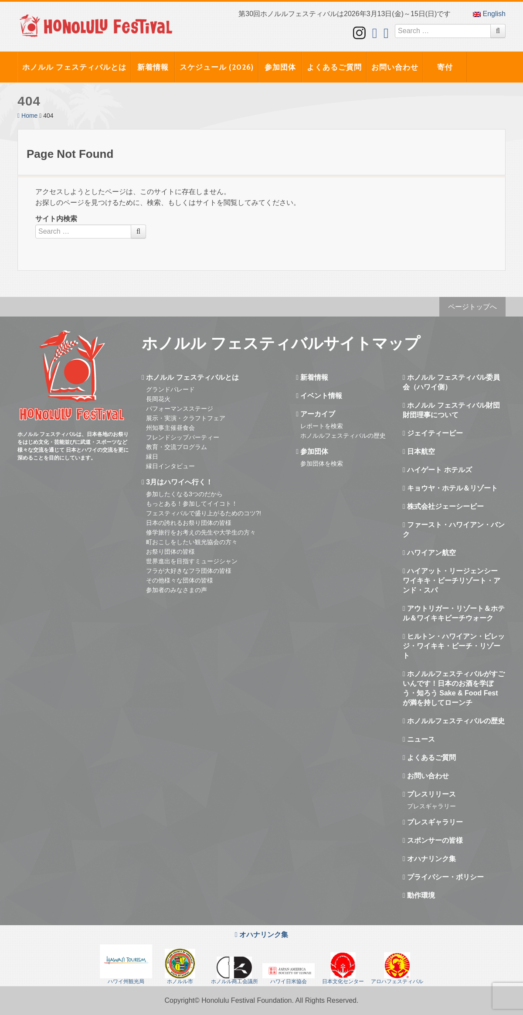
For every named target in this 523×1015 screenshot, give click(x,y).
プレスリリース (429, 794)
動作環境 (419, 895)
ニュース (419, 739)
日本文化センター (343, 968)
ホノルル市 (180, 966)
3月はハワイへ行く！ (177, 482)
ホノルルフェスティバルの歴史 (343, 435)
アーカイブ (315, 414)
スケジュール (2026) (217, 67)
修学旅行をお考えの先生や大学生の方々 (201, 532)
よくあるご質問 (334, 67)
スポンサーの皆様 (433, 840)
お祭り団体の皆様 (170, 551)
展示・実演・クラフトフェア (185, 418)
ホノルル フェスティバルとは (74, 67)
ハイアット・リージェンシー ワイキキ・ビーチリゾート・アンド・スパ (451, 580)
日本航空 (419, 451)
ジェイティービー (433, 433)
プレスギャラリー (431, 806)
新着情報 (153, 67)
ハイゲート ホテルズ (437, 469)
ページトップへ (472, 306)
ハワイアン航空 (429, 552)
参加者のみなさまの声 (176, 589)
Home (27, 115)
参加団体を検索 (321, 463)
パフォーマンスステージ (179, 408)
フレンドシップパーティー (182, 437)
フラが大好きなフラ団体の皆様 (188, 570)
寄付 (445, 67)
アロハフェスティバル (397, 968)
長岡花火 (158, 398)
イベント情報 (319, 395)
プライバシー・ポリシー (443, 877)
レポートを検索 (321, 425)
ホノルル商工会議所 (234, 970)
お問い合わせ (394, 67)
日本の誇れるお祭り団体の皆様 (188, 522)
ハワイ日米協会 (288, 973)
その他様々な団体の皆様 (179, 580)
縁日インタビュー (170, 466)
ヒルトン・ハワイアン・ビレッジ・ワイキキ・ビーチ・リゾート (454, 646)
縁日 (152, 456)
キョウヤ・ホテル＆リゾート (450, 488)
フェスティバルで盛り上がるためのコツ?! (203, 513)
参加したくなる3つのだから (184, 493)
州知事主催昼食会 (170, 427)
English (489, 13)
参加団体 (280, 67)
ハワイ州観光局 (126, 964)
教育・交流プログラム (176, 446)
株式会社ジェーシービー (443, 506)
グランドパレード (170, 389)
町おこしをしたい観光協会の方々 (192, 541)
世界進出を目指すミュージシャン (192, 561)
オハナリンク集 (429, 858)
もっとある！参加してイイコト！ (192, 503)
